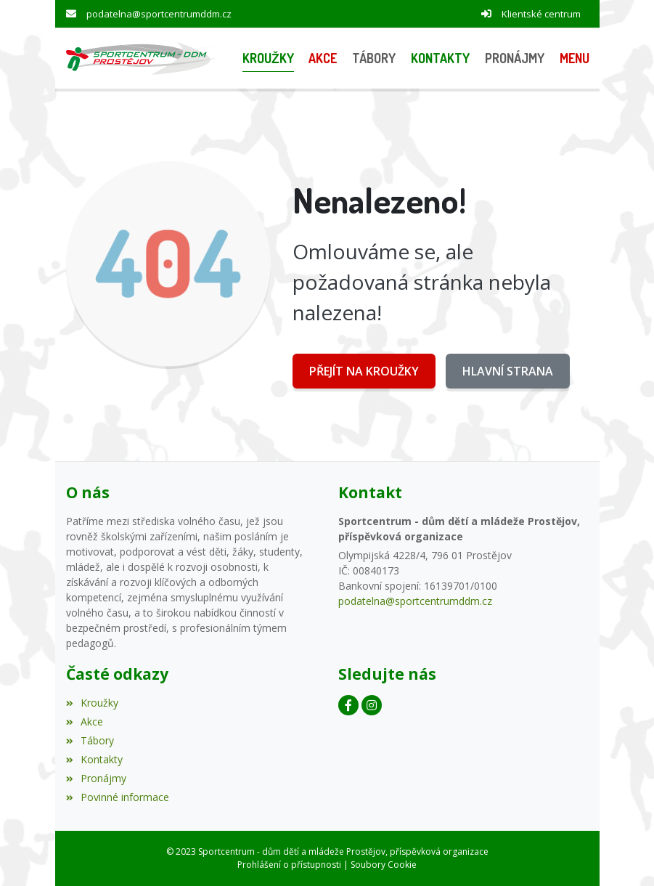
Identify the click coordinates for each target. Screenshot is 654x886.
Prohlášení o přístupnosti (289, 864)
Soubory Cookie (384, 864)
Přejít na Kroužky (364, 371)
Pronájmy (96, 778)
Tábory (90, 740)
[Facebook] (348, 705)
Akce (84, 721)
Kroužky (92, 703)
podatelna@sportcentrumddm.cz (159, 13)
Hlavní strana (507, 371)
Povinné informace (117, 797)
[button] (574, 58)
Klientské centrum (541, 13)
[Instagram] (371, 705)
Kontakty (94, 759)
